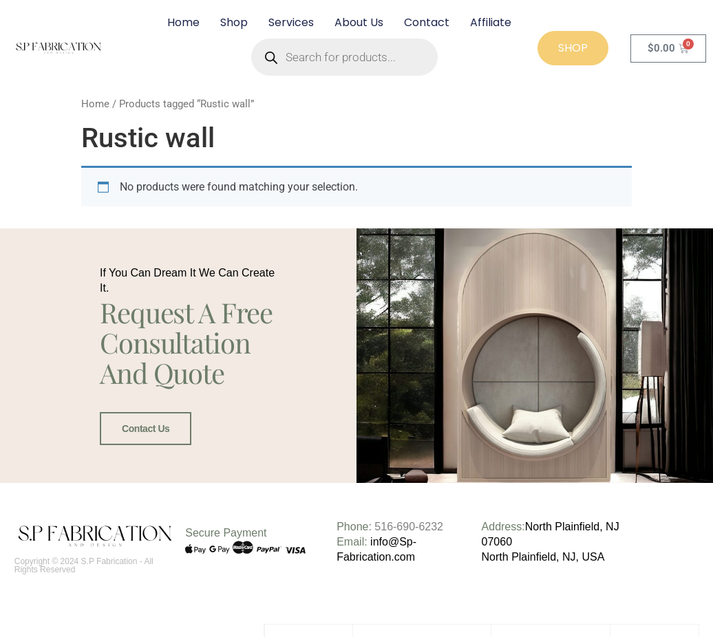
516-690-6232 (408, 526)
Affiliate (490, 22)
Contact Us (145, 428)
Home (183, 22)
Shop (234, 22)
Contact (426, 22)
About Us (358, 22)
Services (291, 22)
